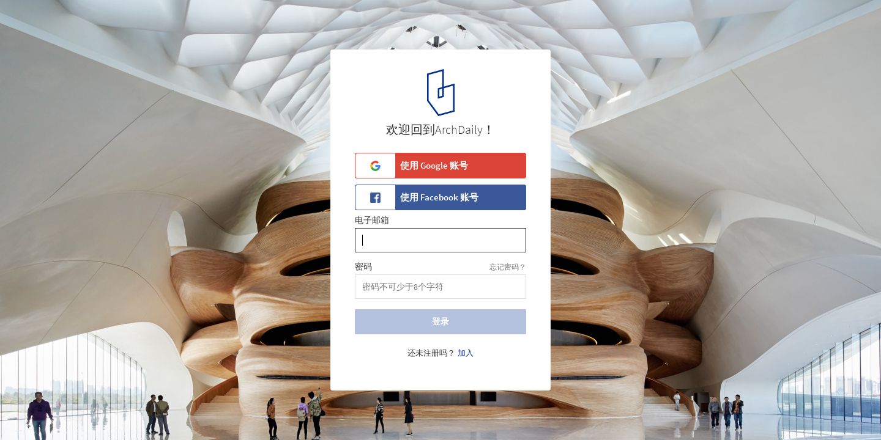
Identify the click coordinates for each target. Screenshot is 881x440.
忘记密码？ (507, 266)
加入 (466, 353)
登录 (440, 321)
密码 (363, 267)
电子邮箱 (372, 220)
